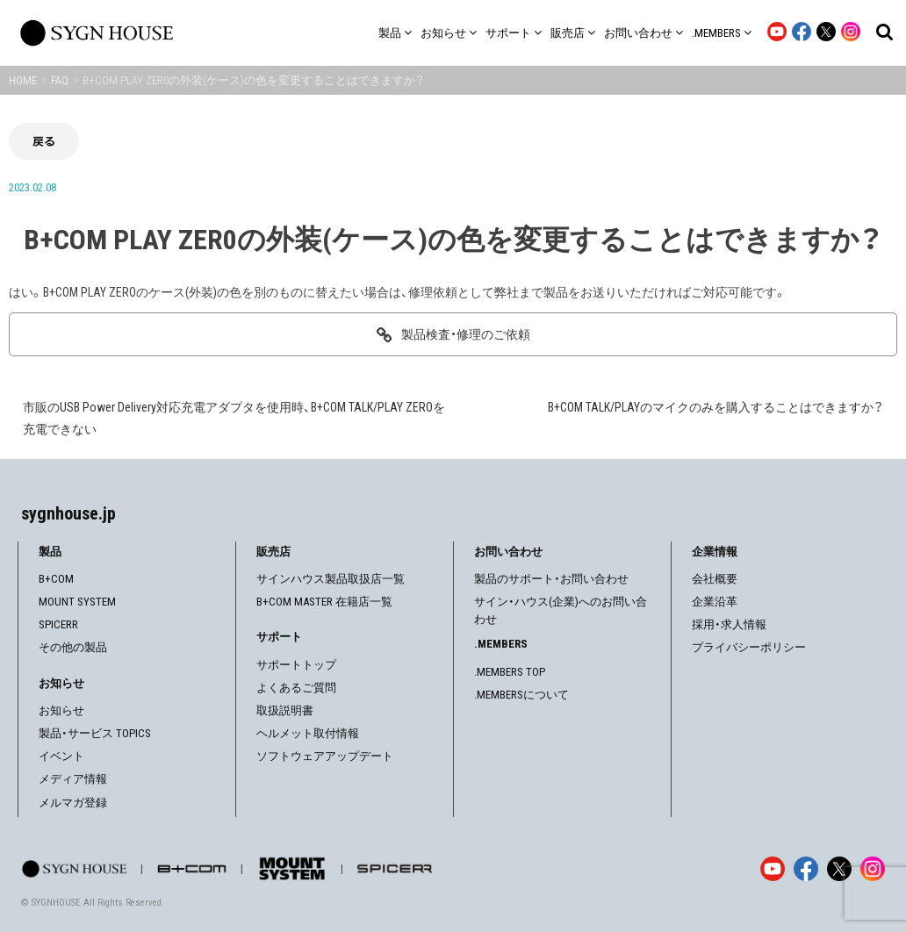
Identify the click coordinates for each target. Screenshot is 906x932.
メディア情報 (73, 778)
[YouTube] (772, 869)
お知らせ (61, 710)
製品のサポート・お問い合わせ (551, 578)
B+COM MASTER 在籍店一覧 (324, 601)
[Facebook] (806, 869)
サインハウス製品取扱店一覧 (330, 578)
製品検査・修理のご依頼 (465, 334)
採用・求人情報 (729, 624)
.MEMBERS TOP (509, 671)
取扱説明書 (284, 710)
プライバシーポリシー (749, 647)
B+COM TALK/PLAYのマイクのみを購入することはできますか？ (715, 407)
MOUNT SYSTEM (77, 601)
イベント (61, 756)
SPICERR (58, 624)
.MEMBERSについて (521, 694)
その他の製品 (73, 647)
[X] (839, 869)
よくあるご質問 (296, 687)
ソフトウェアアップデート (324, 756)
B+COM (56, 578)
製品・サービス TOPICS (95, 733)
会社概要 (714, 578)
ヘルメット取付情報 (307, 733)
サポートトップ (296, 664)
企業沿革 (714, 601)
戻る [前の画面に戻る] (43, 141)
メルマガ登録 (73, 802)
